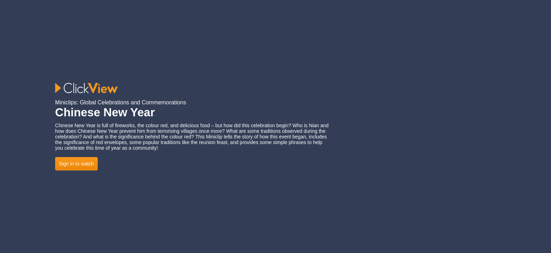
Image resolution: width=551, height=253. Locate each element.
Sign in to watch (76, 164)
